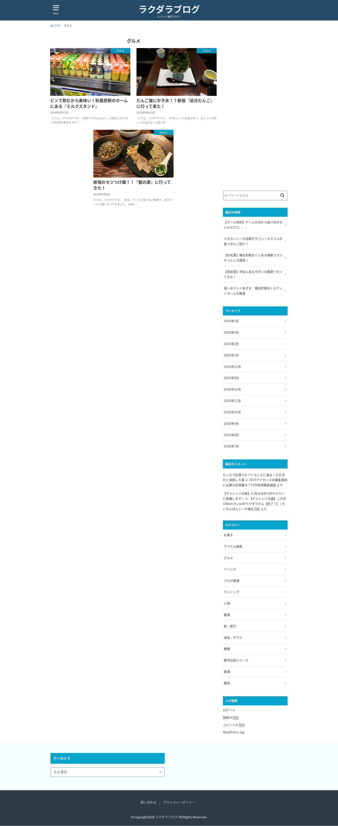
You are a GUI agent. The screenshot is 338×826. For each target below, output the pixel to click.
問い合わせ (149, 802)
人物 (227, 603)
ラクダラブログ (169, 9)
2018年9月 (231, 423)
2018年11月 (232, 400)
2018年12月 (232, 389)
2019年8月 (231, 378)
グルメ (228, 558)
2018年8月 (231, 435)
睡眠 (227, 648)
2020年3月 (231, 332)
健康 (227, 614)
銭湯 (227, 671)
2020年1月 (231, 355)
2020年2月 (231, 344)
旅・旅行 (230, 626)
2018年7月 (231, 446)
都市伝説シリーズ (236, 660)
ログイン (229, 710)
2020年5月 (231, 321)
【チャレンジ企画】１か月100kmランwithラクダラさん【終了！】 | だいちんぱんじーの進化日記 (254, 503)
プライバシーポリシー (179, 802)
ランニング (231, 592)
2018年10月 (232, 412)
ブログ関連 (231, 580)
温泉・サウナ (233, 637)
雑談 (227, 683)
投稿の (230, 717)
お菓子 (228, 535)
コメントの (234, 725)
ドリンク (230, 569)
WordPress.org (233, 732)
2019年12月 (232, 366)
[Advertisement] (255, 113)
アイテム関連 (233, 546)
